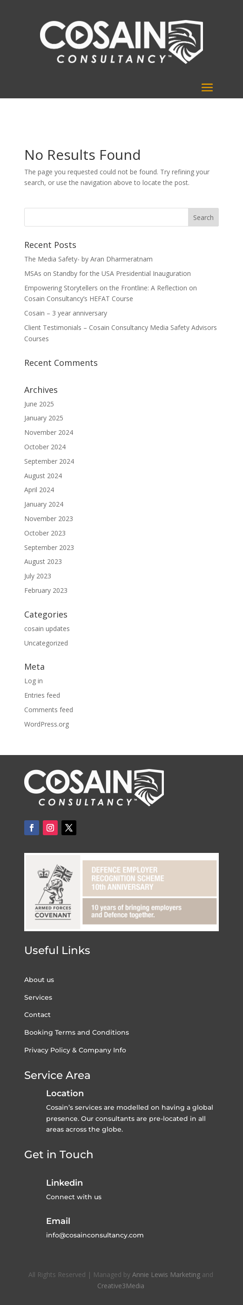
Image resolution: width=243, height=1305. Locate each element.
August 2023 (43, 561)
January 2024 (43, 504)
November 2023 (48, 518)
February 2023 (46, 590)
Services (38, 997)
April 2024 (39, 489)
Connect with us (73, 1197)
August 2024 (43, 475)
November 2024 (48, 432)
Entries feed (42, 695)
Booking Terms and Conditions (76, 1032)
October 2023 (45, 533)
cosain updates (47, 628)
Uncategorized (46, 643)
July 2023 (37, 575)
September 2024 (49, 461)
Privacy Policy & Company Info (75, 1050)
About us (39, 979)
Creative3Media (121, 1285)
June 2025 (39, 403)
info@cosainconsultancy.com (95, 1235)
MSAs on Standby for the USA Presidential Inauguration (107, 273)
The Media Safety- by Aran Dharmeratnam (88, 258)
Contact (37, 1014)
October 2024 (45, 446)
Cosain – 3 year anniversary (65, 313)
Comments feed (48, 709)
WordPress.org (46, 724)
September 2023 (49, 547)
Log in (33, 680)
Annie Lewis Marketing (166, 1274)
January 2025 (43, 417)
